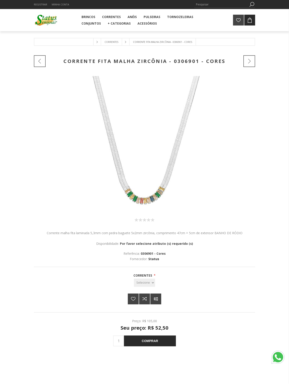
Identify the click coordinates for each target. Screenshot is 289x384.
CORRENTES (143, 275)
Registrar (40, 4)
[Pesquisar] (221, 4)
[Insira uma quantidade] (118, 340)
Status (153, 259)
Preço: (136, 321)
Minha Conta (60, 4)
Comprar (150, 341)
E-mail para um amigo (155, 299)
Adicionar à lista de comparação (144, 299)
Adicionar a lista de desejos (133, 299)
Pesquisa (251, 4)
